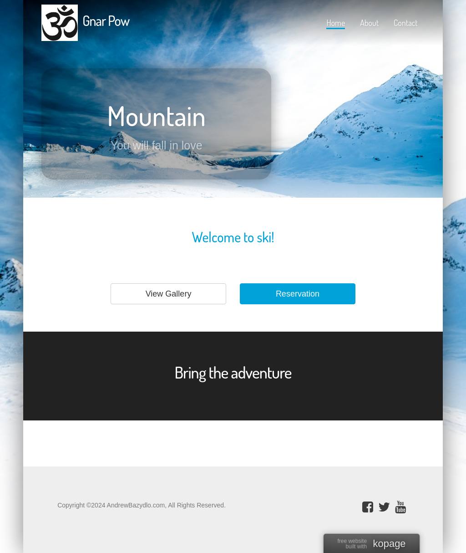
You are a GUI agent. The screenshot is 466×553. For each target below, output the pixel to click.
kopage (389, 544)
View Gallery (169, 293)
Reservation (297, 293)
